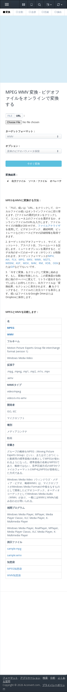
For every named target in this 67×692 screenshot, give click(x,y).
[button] (23, 4)
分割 (19, 12)
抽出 (58, 12)
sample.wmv (14, 555)
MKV (29, 259)
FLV (14, 259)
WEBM (9, 263)
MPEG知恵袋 (14, 568)
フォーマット (10, 677)
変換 (6, 12)
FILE (10, 115)
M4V (33, 263)
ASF (18, 263)
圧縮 (45, 12)
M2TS (46, 259)
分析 (52, 677)
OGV (55, 263)
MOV (26, 263)
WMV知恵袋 (14, 575)
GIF (12, 266)
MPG (21, 259)
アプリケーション (30, 677)
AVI (7, 259)
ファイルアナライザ (49, 225)
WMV (38, 259)
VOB (47, 263)
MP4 (50, 256)
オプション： (13, 146)
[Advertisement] (33, 49)
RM (41, 263)
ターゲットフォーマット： (21, 131)
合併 (32, 12)
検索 (45, 677)
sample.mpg (14, 548)
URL (18, 115)
